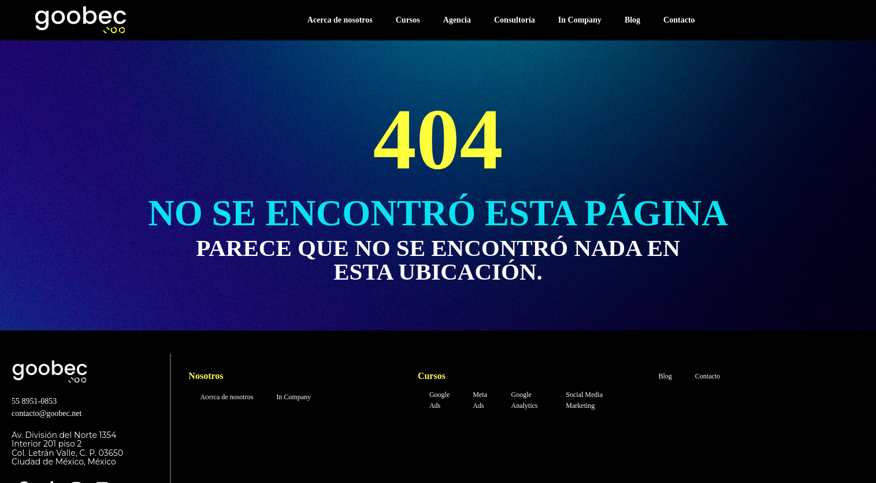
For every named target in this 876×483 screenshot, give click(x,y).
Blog (632, 20)
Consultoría (514, 20)
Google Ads (439, 400)
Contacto (679, 20)
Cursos (408, 20)
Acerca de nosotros (340, 20)
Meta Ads (480, 400)
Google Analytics (524, 400)
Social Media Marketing (584, 400)
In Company (580, 20)
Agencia (457, 20)
